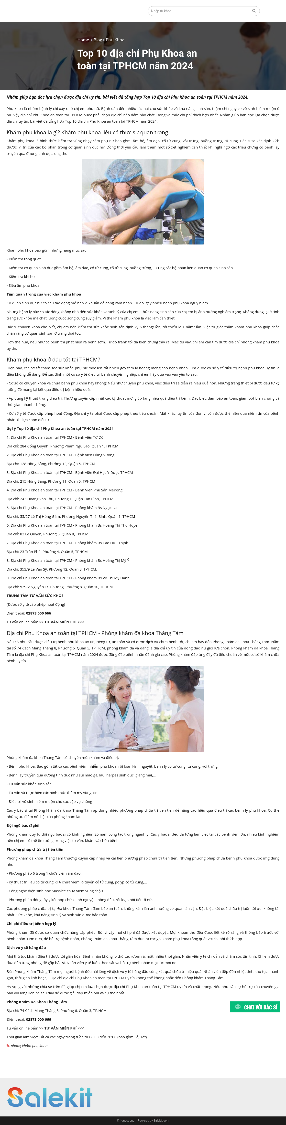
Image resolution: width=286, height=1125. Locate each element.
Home (83, 39)
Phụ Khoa (115, 39)
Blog (98, 39)
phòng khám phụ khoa (29, 1045)
